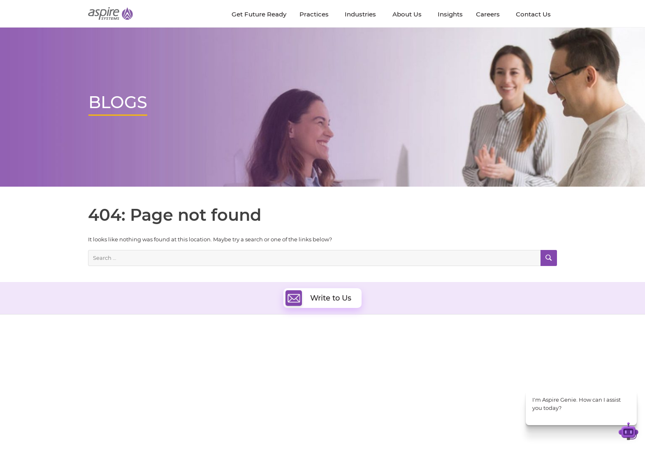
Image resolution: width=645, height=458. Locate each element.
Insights (165, 352)
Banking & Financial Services (487, 362)
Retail (456, 382)
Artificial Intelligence (260, 379)
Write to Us (318, 298)
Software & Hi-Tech (474, 351)
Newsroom (103, 371)
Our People (170, 371)
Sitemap (407, 436)
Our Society (103, 381)
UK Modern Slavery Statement (270, 436)
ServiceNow (248, 408)
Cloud (342, 351)
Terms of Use (332, 436)
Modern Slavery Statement (191, 436)
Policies (165, 381)
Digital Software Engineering (270, 351)
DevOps (344, 360)
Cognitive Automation (262, 389)
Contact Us (450, 436)
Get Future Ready (178, 362)
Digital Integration (358, 370)
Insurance (462, 372)
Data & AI (245, 370)
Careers (98, 362)
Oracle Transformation (364, 398)
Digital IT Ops (250, 398)
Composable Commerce (366, 379)
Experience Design (358, 389)
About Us (100, 352)
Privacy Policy (372, 436)
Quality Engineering (258, 360)
